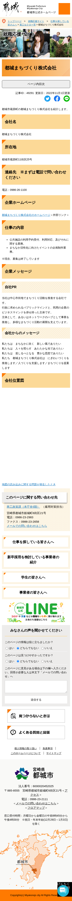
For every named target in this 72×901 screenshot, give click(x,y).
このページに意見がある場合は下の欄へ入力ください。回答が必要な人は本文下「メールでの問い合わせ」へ (36, 672)
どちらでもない (29, 648)
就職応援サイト (36, 21)
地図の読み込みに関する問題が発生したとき (29, 484)
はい (11, 648)
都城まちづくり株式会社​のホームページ (26, 214)
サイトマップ (53, 753)
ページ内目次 (36, 84)
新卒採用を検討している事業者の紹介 (33, 559)
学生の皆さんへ (33, 577)
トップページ (15, 21)
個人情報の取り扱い (25, 748)
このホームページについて (26, 753)
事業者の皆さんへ (33, 592)
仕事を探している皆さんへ (33, 542)
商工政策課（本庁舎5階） (23, 506)
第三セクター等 (28, 24)
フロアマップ (36, 807)
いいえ (49, 648)
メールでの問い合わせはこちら (27, 525)
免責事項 (48, 748)
